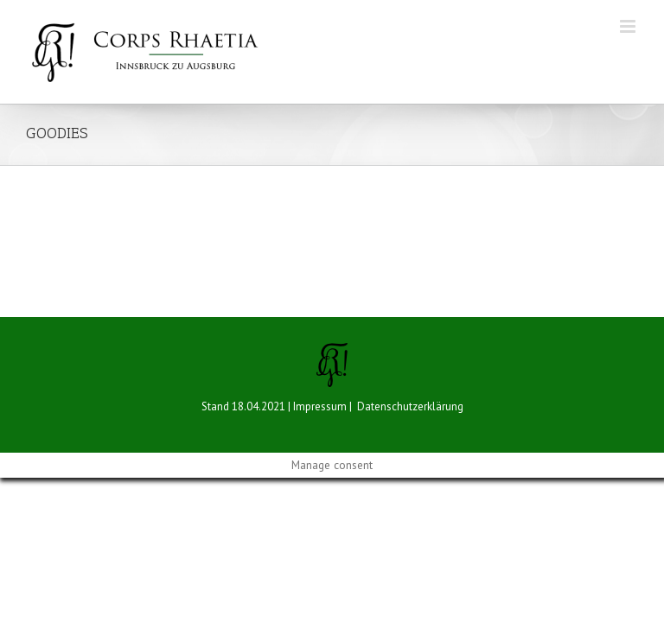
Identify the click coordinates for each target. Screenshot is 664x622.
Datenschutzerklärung (410, 406)
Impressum (320, 406)
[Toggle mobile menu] (629, 26)
